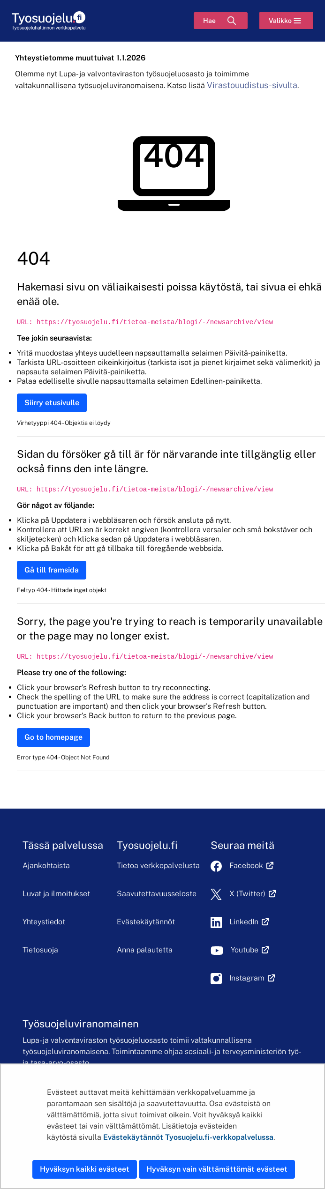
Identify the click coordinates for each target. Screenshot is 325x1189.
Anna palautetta (145, 949)
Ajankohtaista (46, 865)
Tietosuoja (40, 949)
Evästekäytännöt (146, 921)
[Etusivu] (48, 20)
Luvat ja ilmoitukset (56, 893)
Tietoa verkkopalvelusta (158, 865)
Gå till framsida (51, 569)
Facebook (251, 865)
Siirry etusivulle (51, 402)
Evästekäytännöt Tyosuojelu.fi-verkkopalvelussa (188, 1137)
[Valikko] (286, 21)
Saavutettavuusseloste (157, 893)
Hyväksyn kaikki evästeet (84, 1169)
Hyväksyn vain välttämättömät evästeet (216, 1169)
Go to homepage (53, 737)
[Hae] (221, 20)
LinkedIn (249, 921)
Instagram (252, 977)
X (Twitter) (252, 893)
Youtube (250, 949)
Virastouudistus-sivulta (252, 85)
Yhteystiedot (44, 921)
